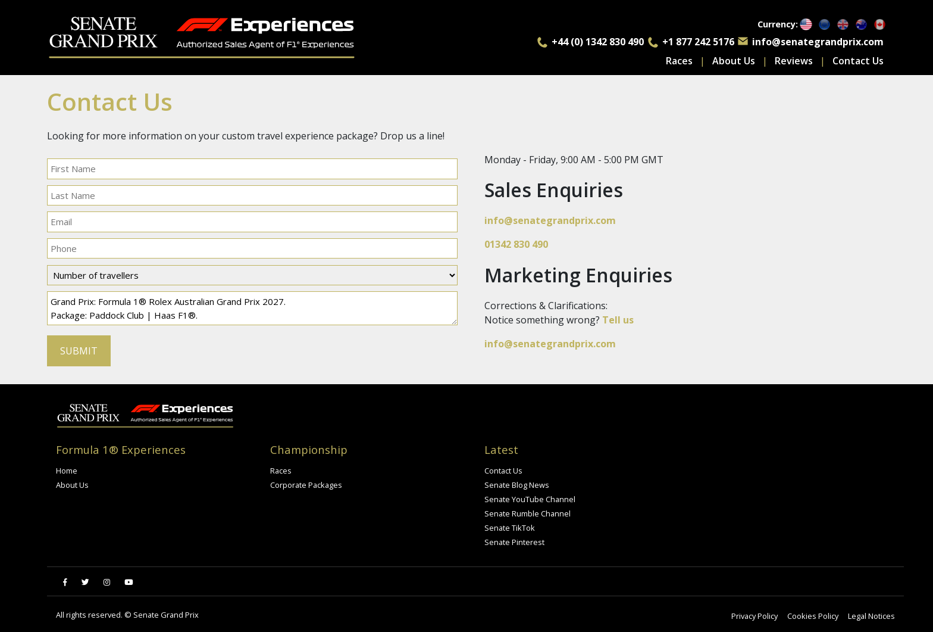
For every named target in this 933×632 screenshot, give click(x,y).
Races (679, 60)
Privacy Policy (754, 616)
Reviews (794, 60)
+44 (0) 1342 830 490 (598, 41)
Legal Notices (871, 616)
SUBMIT (79, 350)
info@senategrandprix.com (818, 41)
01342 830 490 (516, 244)
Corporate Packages (306, 485)
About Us (733, 60)
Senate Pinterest (514, 542)
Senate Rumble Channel (527, 513)
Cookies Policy (812, 616)
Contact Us (858, 60)
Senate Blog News (516, 485)
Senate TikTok (509, 527)
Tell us (618, 319)
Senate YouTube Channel (529, 499)
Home (66, 470)
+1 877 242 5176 (698, 41)
